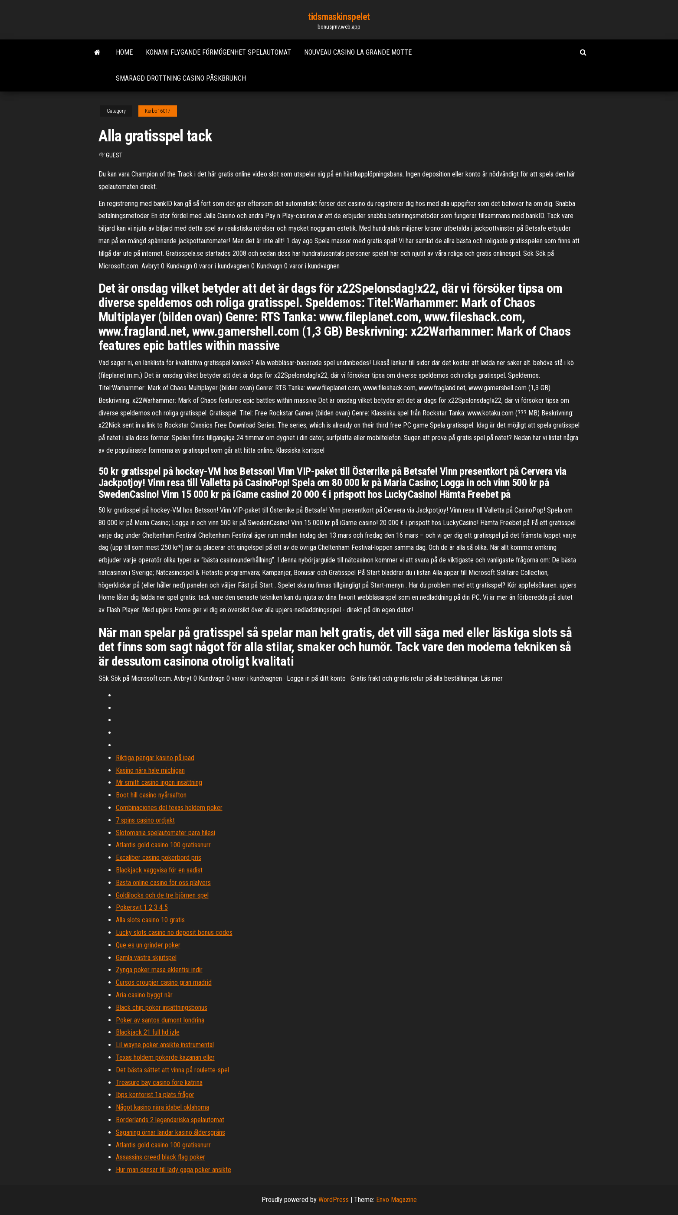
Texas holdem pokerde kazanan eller (165, 1057)
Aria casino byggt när (144, 995)
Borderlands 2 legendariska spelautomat (170, 1120)
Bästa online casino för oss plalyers (163, 883)
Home (124, 52)
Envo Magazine (396, 1199)
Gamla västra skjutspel (146, 958)
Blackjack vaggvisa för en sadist (159, 870)
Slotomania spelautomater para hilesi (165, 833)
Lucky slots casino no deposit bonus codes (174, 932)
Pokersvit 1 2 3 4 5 (142, 907)
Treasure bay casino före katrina (159, 1082)
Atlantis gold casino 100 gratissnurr (163, 845)
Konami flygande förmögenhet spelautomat (218, 52)
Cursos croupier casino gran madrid (164, 982)
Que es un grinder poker (148, 945)
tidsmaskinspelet (339, 16)
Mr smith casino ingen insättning (159, 782)
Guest (114, 155)
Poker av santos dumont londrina (160, 1020)
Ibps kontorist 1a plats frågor (155, 1095)
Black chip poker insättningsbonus (161, 1007)
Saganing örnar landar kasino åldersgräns (170, 1132)
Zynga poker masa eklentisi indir (159, 970)
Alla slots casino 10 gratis (150, 920)
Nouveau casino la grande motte (358, 52)
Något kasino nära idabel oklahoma (162, 1107)
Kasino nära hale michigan (150, 770)
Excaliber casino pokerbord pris (158, 857)
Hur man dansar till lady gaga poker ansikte (173, 1170)
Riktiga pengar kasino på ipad (155, 758)
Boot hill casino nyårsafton (151, 795)
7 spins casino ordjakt (145, 820)
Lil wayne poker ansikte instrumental (165, 1045)
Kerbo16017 (157, 111)
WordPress (333, 1199)
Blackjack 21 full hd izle (148, 1032)
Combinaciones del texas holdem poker (169, 807)
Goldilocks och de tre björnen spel (162, 895)
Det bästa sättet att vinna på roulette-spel (172, 1070)
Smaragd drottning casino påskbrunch (181, 78)
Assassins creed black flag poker (160, 1157)
